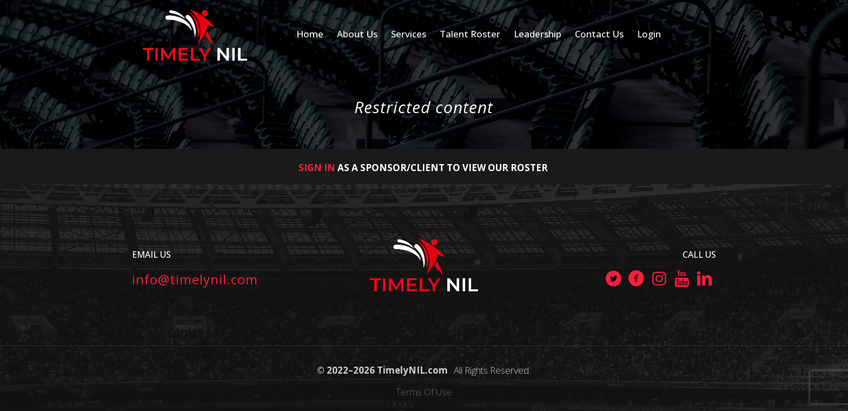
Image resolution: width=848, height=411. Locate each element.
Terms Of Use (424, 392)
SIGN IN (317, 167)
